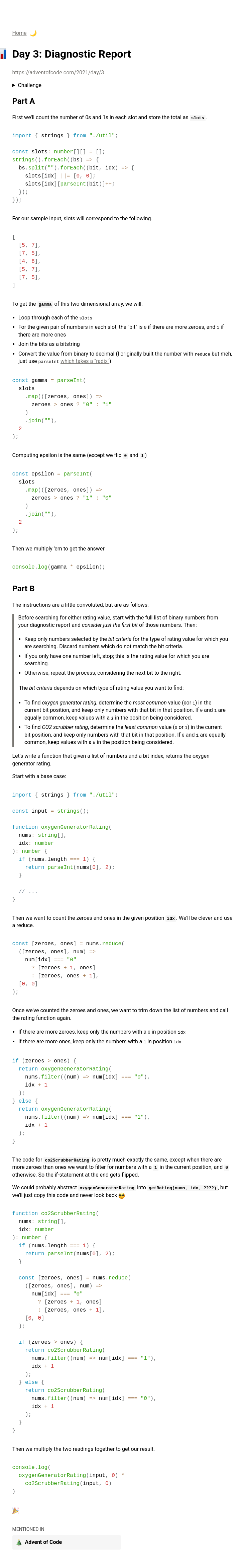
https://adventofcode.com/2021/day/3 (58, 72)
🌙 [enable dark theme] (33, 33)
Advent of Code (39, 1542)
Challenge (29, 85)
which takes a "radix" (84, 361)
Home (19, 33)
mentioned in (28, 1529)
